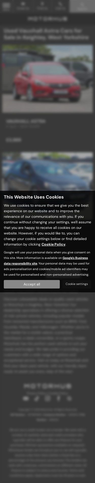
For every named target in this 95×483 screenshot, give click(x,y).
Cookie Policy (53, 244)
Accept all (32, 284)
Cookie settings (77, 284)
